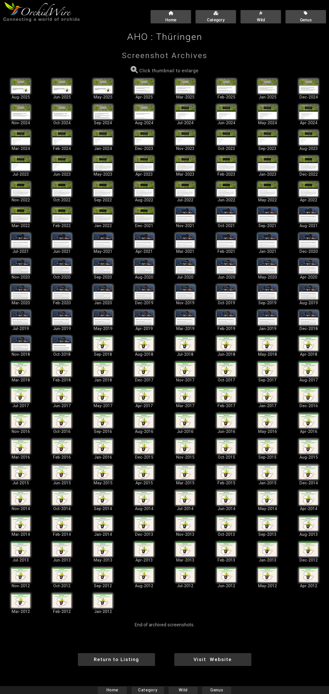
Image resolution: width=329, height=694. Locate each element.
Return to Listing (116, 659)
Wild (183, 690)
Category (148, 690)
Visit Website (213, 659)
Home (112, 690)
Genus (216, 690)
